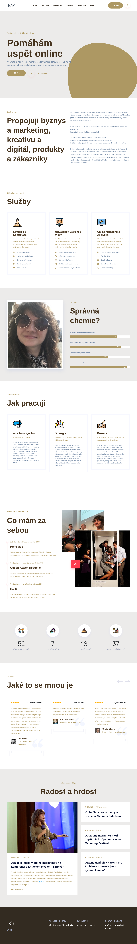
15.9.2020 (89, 807)
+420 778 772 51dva (86, 925)
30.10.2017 (15, 857)
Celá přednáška (17, 889)
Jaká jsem (45, 5)
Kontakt (115, 5)
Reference (82, 5)
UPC (99, 830)
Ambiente (101, 857)
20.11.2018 (89, 830)
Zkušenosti (70, 5)
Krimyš (27, 857)
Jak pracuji (57, 5)
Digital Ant (41, 882)
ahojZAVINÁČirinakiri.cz (61, 925)
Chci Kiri (16, 73)
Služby (35, 5)
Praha (108, 928)
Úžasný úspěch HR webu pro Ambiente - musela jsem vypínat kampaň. (103, 866)
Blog (92, 5)
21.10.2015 (89, 857)
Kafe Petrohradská (114, 925)
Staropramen (102, 807)
